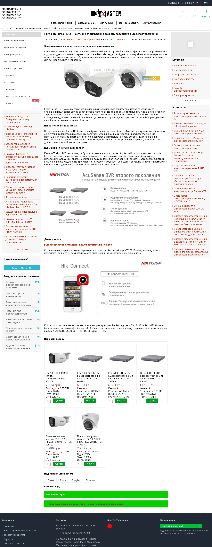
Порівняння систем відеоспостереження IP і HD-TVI (189, 168)
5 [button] (195, 100)
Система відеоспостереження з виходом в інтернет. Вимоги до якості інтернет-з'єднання (190, 242)
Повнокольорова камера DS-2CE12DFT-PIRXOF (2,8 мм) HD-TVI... (59, 439)
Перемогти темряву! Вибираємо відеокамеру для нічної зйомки (21, 180)
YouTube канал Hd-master (17, 96)
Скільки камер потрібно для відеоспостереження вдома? (190, 132)
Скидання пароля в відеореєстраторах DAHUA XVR (189, 208)
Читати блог (22, 249)
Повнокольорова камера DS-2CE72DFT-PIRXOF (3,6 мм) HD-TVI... (90, 439)
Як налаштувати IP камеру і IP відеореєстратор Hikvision (190, 139)
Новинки (21, 102)
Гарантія (8, 539)
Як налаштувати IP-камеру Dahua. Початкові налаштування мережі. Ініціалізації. (189, 156)
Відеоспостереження (22, 40)
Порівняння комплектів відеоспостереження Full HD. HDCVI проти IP (21, 229)
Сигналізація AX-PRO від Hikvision (18, 128)
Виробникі (10, 89)
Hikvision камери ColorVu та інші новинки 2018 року (20, 220)
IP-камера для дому (16, 197)
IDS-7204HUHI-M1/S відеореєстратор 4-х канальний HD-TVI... (88, 375)
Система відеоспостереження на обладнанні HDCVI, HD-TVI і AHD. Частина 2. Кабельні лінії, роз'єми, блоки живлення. (190, 220)
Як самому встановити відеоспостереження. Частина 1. (190, 116)
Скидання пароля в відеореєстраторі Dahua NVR (190, 190)
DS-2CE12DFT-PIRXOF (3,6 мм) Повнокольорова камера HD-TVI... (57, 377)
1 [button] (185, 100)
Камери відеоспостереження (185, 89)
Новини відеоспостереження (83, 39)
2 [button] (187, 100)
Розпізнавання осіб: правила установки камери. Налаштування (21, 239)
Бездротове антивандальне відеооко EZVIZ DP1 (21, 213)
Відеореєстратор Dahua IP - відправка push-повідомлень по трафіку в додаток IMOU (190, 231)
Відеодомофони (22, 54)
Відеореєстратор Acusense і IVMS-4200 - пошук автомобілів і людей (20, 169)
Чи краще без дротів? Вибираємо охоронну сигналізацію (17, 119)
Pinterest (90, 480)
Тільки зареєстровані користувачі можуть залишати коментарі (84, 503)
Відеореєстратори (184, 95)
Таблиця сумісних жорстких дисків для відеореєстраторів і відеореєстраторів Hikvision (191, 252)
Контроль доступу (22, 68)
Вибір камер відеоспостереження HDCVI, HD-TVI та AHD (189, 198)
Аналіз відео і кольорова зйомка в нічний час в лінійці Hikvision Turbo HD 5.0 (21, 204)
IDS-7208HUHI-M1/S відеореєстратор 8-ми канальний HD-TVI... (152, 375)
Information (179, 107)
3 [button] (190, 100)
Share (62, 480)
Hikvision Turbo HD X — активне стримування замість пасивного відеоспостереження (22, 158)
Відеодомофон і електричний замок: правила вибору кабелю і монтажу (21, 136)
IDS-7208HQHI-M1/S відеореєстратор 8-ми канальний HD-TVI (120, 375)
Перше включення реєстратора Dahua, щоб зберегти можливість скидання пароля (187, 179)
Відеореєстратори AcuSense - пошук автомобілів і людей (78, 244)
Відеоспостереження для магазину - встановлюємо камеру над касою (19, 190)
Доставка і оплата (14, 543)
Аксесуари (22, 82)
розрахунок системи (15, 534)
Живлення (22, 75)
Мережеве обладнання (22, 47)
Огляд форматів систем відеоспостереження (187, 146)
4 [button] (192, 100)
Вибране (173, 2)
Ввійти (183, 16)
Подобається (122, 39)
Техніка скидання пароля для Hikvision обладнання (190, 125)
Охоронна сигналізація (22, 61)
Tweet (50, 480)
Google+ (75, 480)
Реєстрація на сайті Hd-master (20, 530)
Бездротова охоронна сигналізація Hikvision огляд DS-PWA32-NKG (20, 146)
